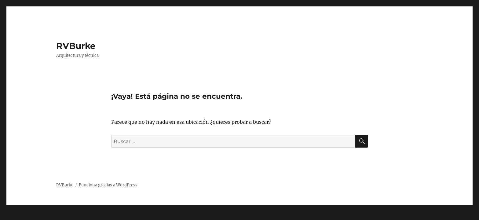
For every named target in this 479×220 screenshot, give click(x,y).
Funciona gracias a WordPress (108, 185)
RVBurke (76, 46)
